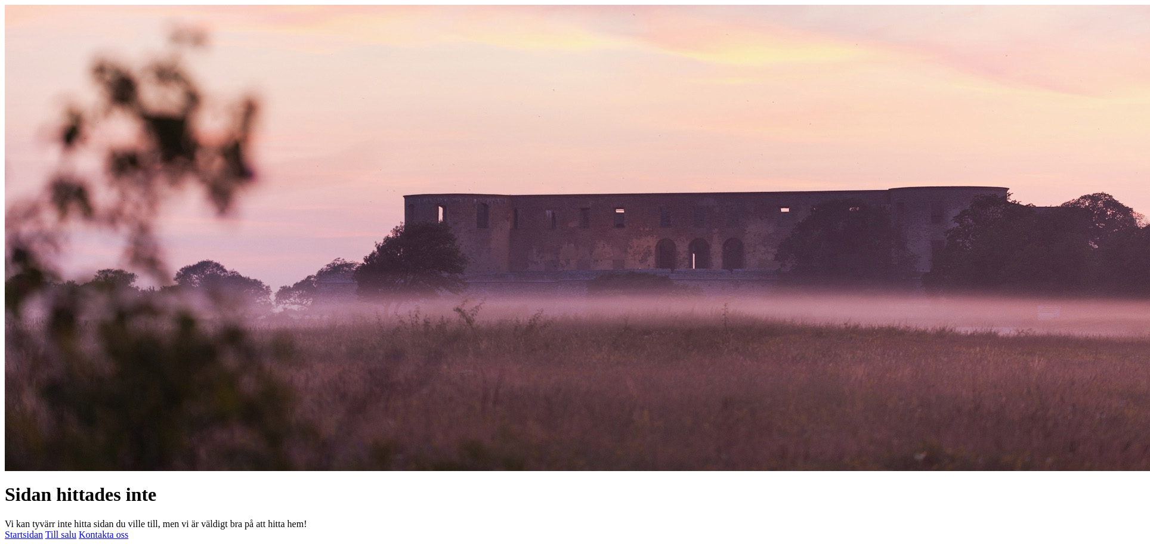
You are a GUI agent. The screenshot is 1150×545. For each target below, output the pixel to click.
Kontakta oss (103, 534)
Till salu (60, 534)
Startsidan (24, 534)
